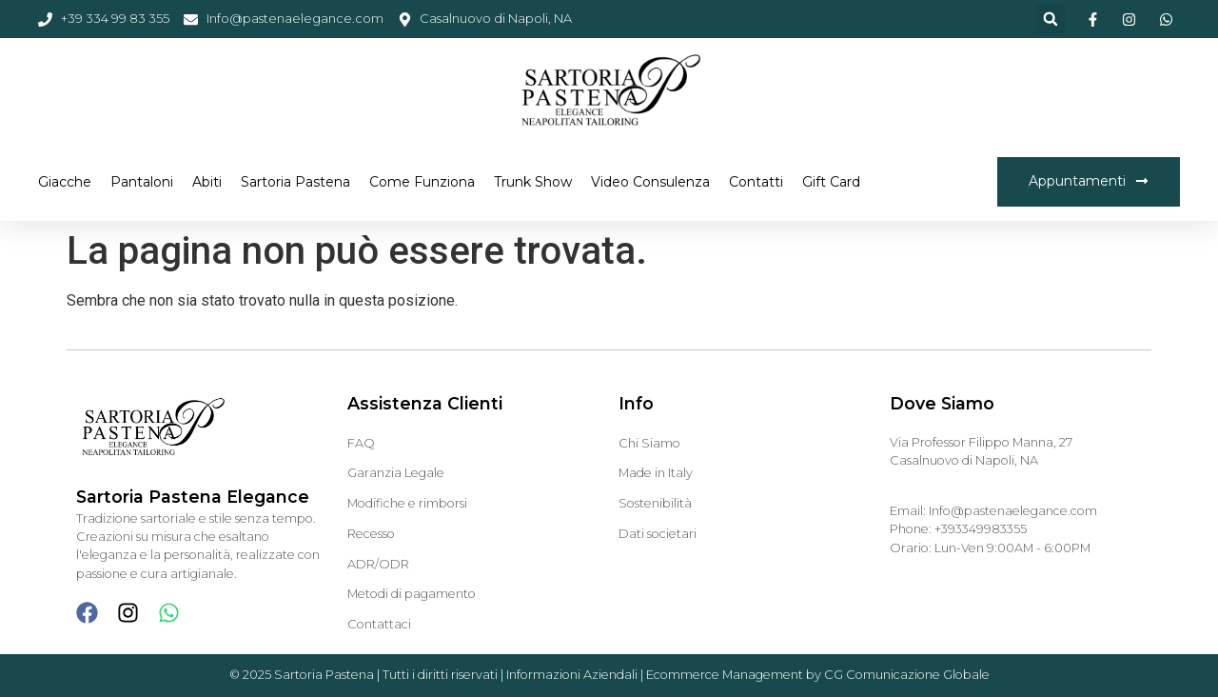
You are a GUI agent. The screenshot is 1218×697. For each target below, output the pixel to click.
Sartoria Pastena (295, 181)
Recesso (371, 534)
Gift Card (831, 181)
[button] (1050, 19)
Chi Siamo (649, 443)
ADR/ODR (378, 564)
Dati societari (658, 534)
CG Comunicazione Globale (907, 674)
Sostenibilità (655, 503)
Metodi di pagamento (411, 594)
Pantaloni (141, 181)
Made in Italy (656, 473)
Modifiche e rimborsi (407, 503)
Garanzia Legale (395, 473)
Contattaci (379, 624)
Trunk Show (533, 181)
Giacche (64, 181)
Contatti (756, 181)
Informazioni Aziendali (572, 674)
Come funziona (422, 181)
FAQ (361, 443)
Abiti (207, 181)
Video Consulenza (650, 181)
